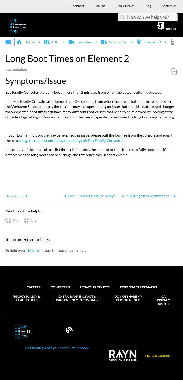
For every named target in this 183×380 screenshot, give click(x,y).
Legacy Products (94, 287)
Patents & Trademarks (138, 287)
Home (25, 42)
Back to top (14, 196)
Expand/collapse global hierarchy (11, 42)
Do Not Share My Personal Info (128, 298)
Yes (15, 220)
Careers (33, 287)
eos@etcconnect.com (36, 140)
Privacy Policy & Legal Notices (26, 298)
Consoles (80, 42)
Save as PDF (174, 71)
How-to (32, 250)
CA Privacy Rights (163, 300)
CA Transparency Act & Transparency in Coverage (76, 298)
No (33, 220)
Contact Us (60, 287)
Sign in (170, 28)
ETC (51, 42)
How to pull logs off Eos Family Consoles (88, 140)
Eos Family (114, 42)
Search (122, 18)
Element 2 (149, 42)
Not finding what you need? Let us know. (57, 347)
